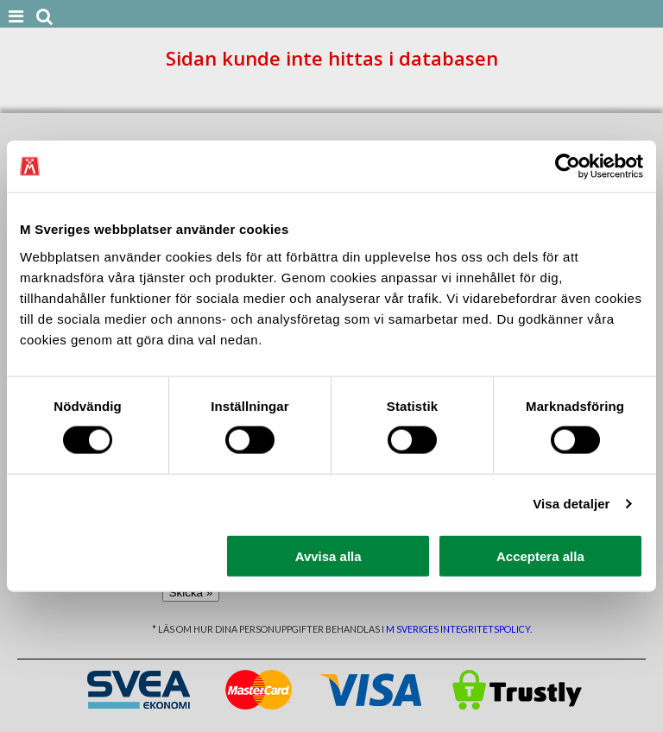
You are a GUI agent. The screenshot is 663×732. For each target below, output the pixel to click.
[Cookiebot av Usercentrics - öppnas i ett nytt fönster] (567, 167)
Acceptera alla (540, 555)
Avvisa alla (328, 555)
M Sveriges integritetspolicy (458, 628)
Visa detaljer (571, 503)
